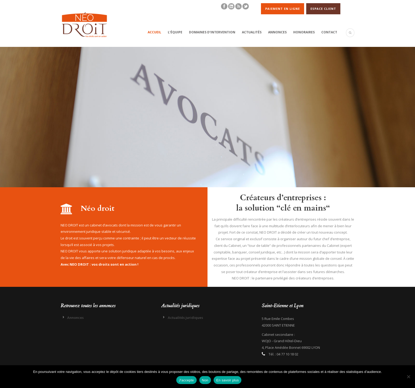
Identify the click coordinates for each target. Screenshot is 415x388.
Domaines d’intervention (212, 32)
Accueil (154, 32)
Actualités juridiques (185, 317)
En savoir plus (227, 380)
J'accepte (186, 380)
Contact (329, 32)
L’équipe (175, 32)
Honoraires (304, 32)
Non (205, 380)
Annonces (277, 32)
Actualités (251, 32)
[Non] (408, 376)
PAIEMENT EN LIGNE (282, 9)
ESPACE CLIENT (323, 9)
